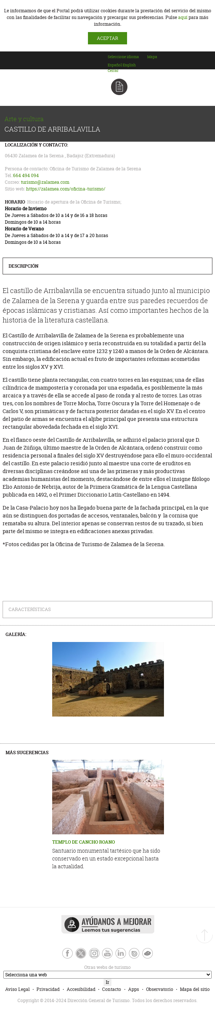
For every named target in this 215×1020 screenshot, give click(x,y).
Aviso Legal (17, 989)
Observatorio (159, 989)
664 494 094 (26, 175)
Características (30, 609)
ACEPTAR (107, 38)
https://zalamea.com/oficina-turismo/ (65, 189)
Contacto (111, 989)
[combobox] (127, 63)
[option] (115, 65)
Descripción (23, 266)
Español (115, 65)
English (129, 65)
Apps (133, 989)
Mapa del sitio (195, 989)
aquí (182, 17)
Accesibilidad (81, 989)
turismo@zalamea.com (45, 182)
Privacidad (48, 989)
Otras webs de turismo (66, 967)
